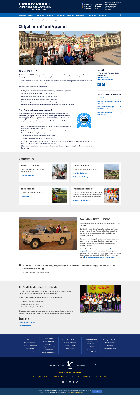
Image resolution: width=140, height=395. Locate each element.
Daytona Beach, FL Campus (113, 2)
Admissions (40, 15)
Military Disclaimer (66, 376)
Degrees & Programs (26, 15)
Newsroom (98, 4)
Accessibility (103, 376)
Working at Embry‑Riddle (110, 340)
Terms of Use (94, 376)
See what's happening (81, 200)
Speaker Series (91, 349)
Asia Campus (108, 9)
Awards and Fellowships (49, 352)
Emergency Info (37, 376)
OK (97, 391)
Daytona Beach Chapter (27, 322)
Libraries (29, 340)
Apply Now (86, 6)
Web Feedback (77, 372)
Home (20, 20)
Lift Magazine (48, 344)
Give (96, 8)
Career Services (49, 338)
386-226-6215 (103, 77)
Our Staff (101, 98)
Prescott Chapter (25, 325)
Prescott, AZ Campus (111, 4)
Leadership (80, 15)
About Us (70, 15)
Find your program (27, 175)
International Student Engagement (105, 113)
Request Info (86, 4)
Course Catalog (30, 351)
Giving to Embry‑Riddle (49, 347)
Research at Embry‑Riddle (30, 345)
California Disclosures (110, 351)
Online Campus (70, 348)
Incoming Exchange (80, 173)
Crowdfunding (49, 349)
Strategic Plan (91, 15)
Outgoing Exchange (80, 177)
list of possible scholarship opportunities (99, 257)
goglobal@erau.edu (105, 79)
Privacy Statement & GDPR (74, 392)
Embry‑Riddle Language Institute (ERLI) (106, 108)
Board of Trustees (110, 342)
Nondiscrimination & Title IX (51, 376)
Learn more (25, 196)
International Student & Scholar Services (108, 102)
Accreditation (110, 345)
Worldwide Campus (110, 6)
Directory (68, 372)
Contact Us (86, 8)
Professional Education (91, 339)
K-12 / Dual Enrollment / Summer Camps (91, 342)
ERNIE (98, 6)
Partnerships (60, 15)
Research (50, 15)
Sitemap (61, 372)
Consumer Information (110, 348)
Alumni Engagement (48, 341)
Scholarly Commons (29, 342)
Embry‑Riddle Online (111, 8)
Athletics (91, 346)
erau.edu (70, 364)
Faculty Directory (30, 348)
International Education (31, 20)
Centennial (102, 15)
